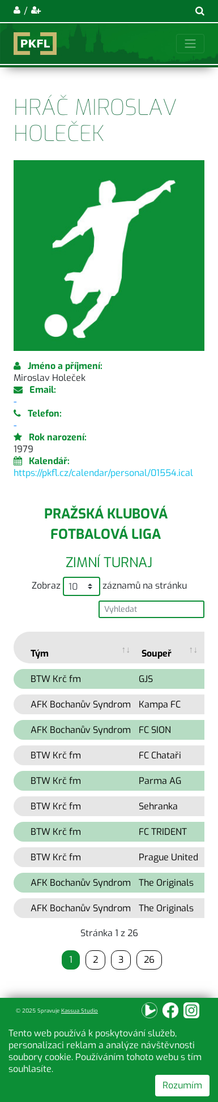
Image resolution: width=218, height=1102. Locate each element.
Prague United (168, 857)
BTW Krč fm (56, 679)
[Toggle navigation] (190, 43)
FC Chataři (160, 755)
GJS (146, 679)
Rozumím (182, 1085)
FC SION (155, 730)
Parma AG (160, 781)
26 (149, 960)
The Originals (166, 883)
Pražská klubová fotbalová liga (106, 524)
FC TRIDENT (163, 832)
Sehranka (158, 806)
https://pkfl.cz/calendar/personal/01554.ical (103, 473)
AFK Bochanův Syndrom (81, 704)
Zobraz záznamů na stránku (109, 586)
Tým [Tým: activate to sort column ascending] (40, 653)
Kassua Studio (79, 1010)
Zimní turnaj (109, 563)
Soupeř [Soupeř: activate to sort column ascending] (157, 653)
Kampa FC (160, 704)
